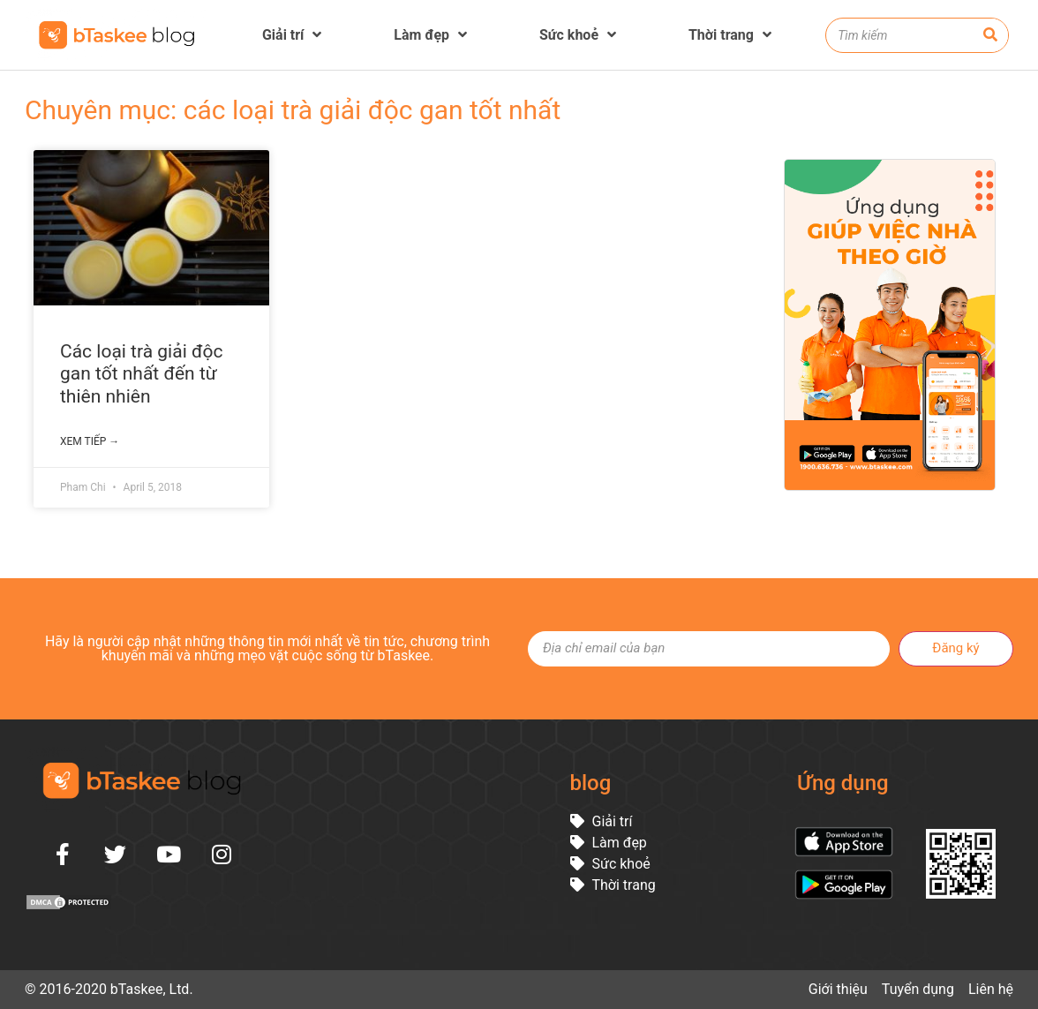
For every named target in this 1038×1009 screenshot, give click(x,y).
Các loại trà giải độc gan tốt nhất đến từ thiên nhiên (141, 373)
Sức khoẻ (577, 35)
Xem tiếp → (89, 441)
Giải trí (292, 35)
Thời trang (729, 35)
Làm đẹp (430, 35)
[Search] (990, 35)
